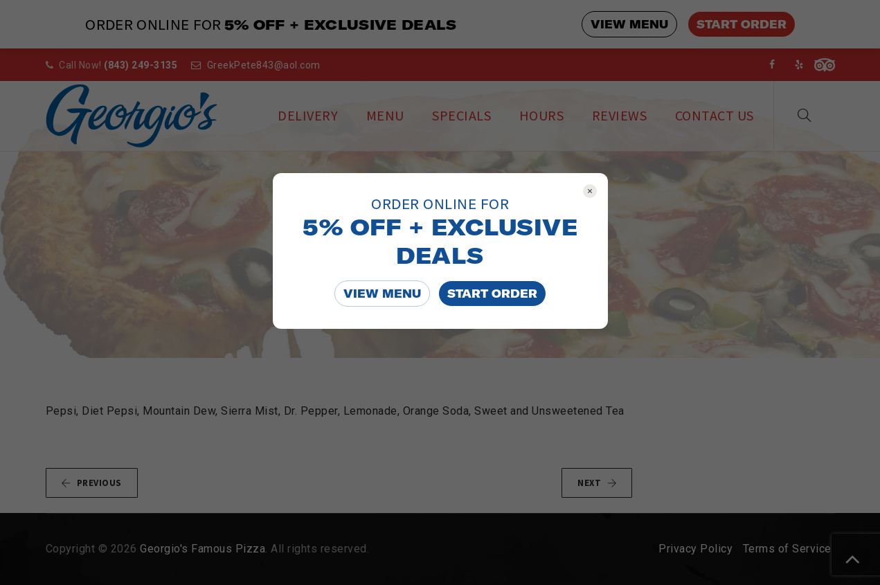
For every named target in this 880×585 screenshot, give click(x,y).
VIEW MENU (382, 293)
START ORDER (492, 293)
